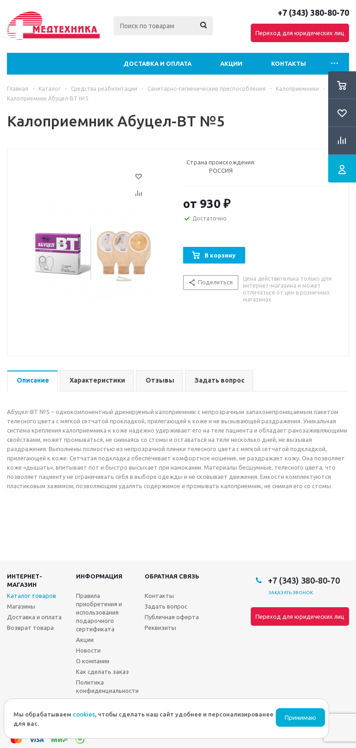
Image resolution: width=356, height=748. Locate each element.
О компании (92, 661)
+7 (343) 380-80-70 (313, 12)
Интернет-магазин (24, 580)
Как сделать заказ (102, 671)
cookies (84, 714)
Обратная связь (172, 576)
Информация (99, 576)
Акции (231, 63)
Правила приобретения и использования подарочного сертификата (99, 612)
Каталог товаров (31, 595)
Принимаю (300, 717)
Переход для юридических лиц (299, 33)
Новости (88, 650)
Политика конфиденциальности (107, 686)
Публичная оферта (172, 617)
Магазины (21, 606)
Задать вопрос (166, 606)
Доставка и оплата (157, 63)
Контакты (288, 63)
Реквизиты (160, 627)
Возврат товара (30, 627)
